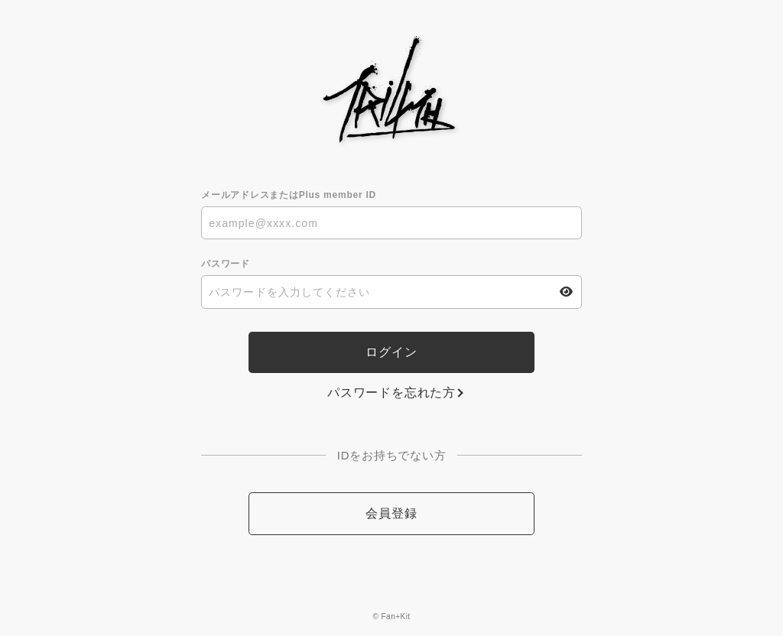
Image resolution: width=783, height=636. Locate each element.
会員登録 (391, 513)
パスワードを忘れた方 (391, 392)
